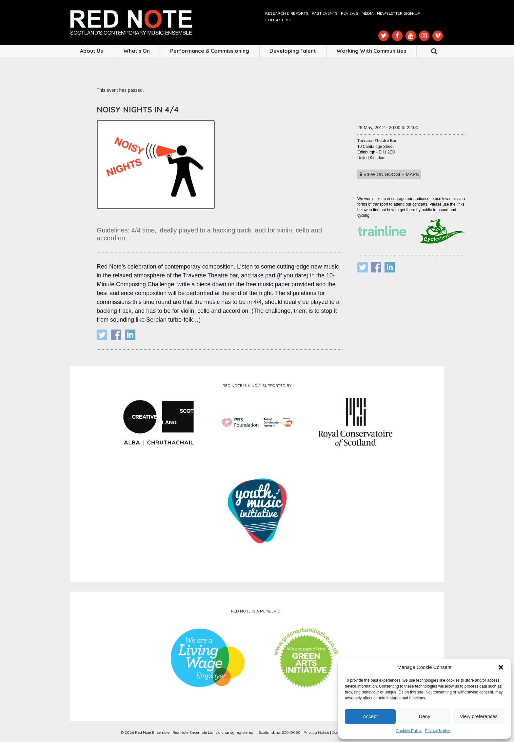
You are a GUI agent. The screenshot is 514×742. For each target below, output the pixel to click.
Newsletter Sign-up (398, 13)
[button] (501, 667)
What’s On (136, 51)
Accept (370, 716)
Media (368, 13)
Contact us (277, 19)
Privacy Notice (437, 731)
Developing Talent (292, 51)
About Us (91, 51)
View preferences (479, 716)
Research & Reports (286, 13)
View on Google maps (389, 174)
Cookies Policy (409, 731)
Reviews (349, 13)
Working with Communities (371, 51)
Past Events (325, 13)
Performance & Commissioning (209, 51)
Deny (424, 716)
